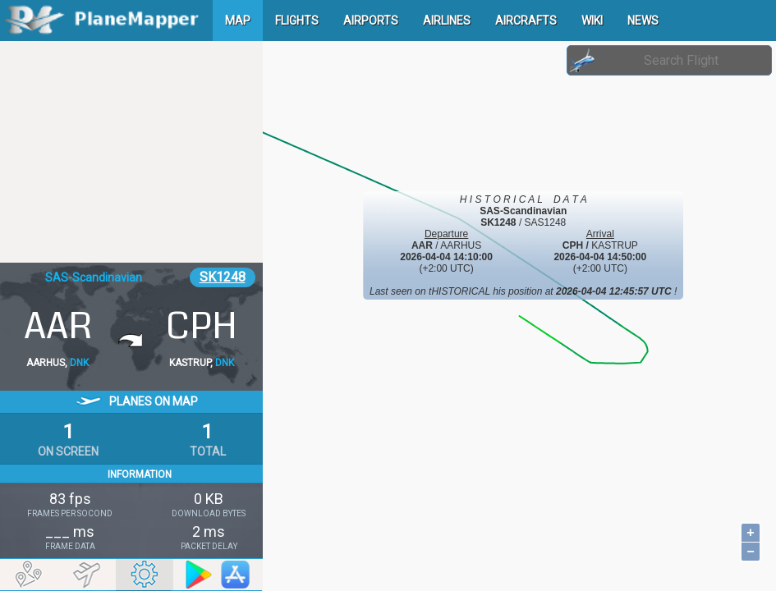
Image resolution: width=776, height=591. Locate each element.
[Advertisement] (131, 151)
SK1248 (223, 277)
